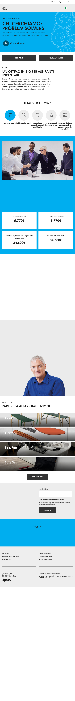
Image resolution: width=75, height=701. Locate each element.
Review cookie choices (45, 673)
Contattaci (51, 2)
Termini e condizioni (45, 667)
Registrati (61, 2)
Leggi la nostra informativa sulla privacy (51, 613)
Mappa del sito (6, 673)
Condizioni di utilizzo (45, 670)
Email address (43, 603)
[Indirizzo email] (55, 607)
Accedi (70, 2)
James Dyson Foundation (12, 87)
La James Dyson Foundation (10, 670)
